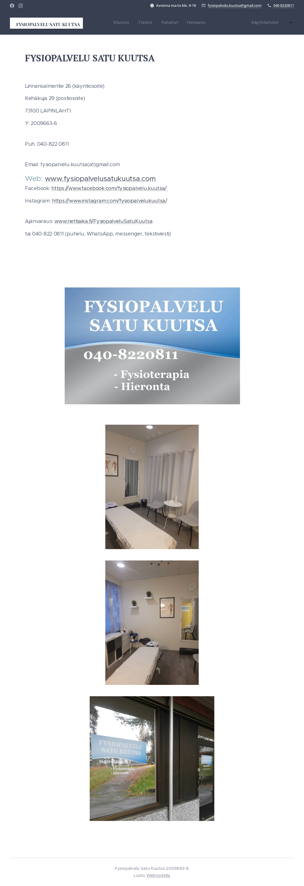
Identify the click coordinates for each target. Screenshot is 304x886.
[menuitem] (223, 23)
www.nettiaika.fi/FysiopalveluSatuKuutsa (103, 221)
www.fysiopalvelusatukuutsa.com (100, 178)
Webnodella (158, 875)
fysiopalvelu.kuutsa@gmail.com (234, 5)
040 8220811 (283, 5)
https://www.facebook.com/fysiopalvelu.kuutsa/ (109, 188)
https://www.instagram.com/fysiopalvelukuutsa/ (109, 201)
